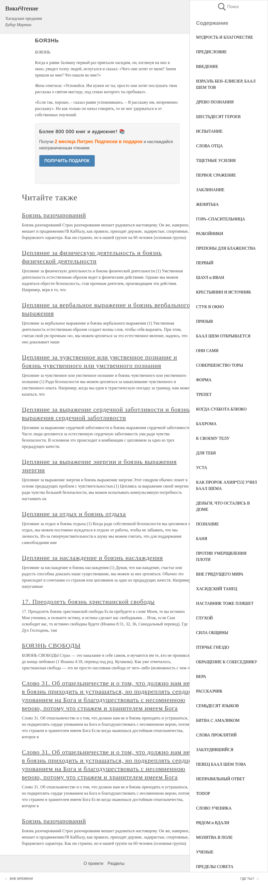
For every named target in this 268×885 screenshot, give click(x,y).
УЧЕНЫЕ (205, 852)
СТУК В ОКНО (210, 306)
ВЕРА (201, 676)
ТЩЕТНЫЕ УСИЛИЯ (216, 160)
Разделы (116, 863)
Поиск (228, 6)
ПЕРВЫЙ (204, 263)
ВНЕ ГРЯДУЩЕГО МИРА (219, 574)
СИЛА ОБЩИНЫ (212, 632)
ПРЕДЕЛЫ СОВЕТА (214, 866)
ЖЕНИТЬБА (207, 204)
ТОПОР (203, 793)
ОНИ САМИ (207, 350)
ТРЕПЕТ (204, 394)
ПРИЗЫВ (204, 321)
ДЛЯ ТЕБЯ (206, 453)
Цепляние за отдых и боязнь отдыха (74, 514)
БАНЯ (201, 538)
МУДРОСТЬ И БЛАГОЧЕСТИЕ (224, 37)
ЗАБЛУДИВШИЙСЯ (214, 749)
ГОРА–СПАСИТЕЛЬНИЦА (220, 219)
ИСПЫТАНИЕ (209, 131)
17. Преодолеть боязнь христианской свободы (88, 601)
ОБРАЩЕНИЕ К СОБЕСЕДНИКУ (226, 662)
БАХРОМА (206, 423)
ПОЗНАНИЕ (207, 524)
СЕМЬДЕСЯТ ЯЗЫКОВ (217, 706)
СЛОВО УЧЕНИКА (214, 808)
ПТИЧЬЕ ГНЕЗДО (212, 647)
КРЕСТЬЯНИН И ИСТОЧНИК (223, 292)
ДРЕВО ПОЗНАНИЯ (215, 102)
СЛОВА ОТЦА (209, 146)
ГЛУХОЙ (204, 618)
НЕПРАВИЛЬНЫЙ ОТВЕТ (220, 779)
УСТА (201, 467)
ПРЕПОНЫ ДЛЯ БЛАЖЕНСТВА (226, 248)
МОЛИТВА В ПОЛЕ (214, 837)
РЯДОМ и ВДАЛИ (212, 822)
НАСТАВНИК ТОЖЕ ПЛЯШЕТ (225, 603)
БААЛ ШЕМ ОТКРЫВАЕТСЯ (223, 336)
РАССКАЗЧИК (209, 691)
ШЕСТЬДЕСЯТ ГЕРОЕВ (218, 116)
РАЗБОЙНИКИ (209, 233)
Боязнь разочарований (54, 215)
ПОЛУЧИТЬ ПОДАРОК (67, 161)
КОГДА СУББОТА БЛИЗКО (221, 409)
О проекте (93, 863)
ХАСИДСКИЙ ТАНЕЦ (216, 589)
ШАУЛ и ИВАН (210, 277)
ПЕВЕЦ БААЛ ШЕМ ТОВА (221, 764)
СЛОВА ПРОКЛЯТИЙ (216, 735)
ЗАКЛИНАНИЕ (210, 189)
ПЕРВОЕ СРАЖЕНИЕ (216, 175)
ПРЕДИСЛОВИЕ (211, 52)
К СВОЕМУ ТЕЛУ (213, 438)
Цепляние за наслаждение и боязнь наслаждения (92, 557)
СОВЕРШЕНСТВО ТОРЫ (219, 365)
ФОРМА (203, 380)
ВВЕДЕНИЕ (207, 66)
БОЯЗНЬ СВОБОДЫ (51, 645)
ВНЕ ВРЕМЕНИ (21, 879)
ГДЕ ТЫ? (247, 879)
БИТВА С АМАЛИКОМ (217, 720)
